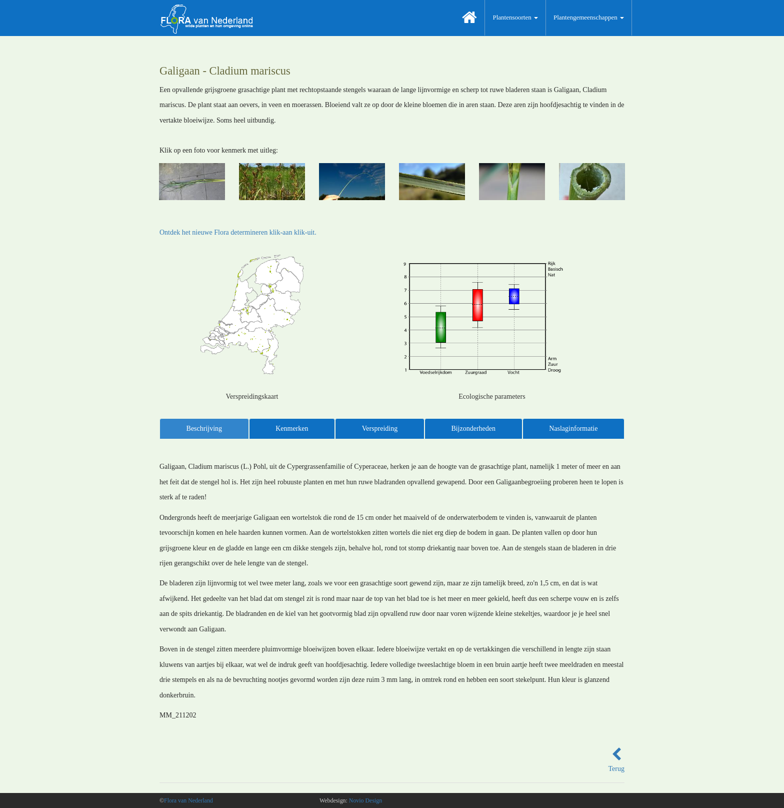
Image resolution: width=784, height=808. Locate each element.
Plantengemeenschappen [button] (589, 17)
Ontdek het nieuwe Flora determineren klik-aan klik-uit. (238, 232)
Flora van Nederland (188, 800)
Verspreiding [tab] (380, 428)
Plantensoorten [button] (515, 17)
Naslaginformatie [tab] (573, 428)
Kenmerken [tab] (292, 428)
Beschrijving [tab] (204, 428)
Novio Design (365, 800)
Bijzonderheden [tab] (473, 428)
